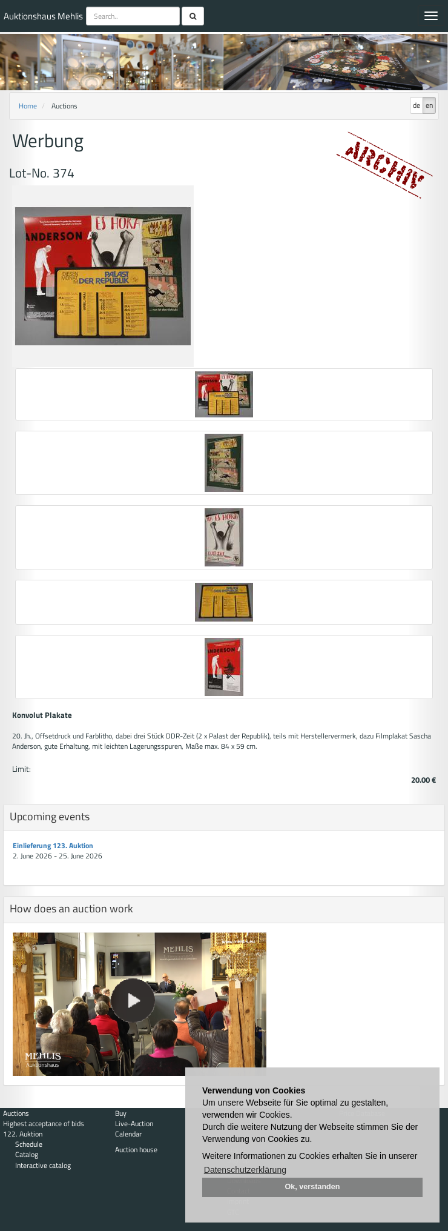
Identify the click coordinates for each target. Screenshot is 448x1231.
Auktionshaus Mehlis (43, 16)
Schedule (28, 1144)
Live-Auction (134, 1123)
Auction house (136, 1149)
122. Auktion (22, 1134)
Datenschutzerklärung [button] (245, 1170)
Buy (121, 1113)
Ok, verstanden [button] (312, 1187)
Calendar (128, 1134)
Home (28, 105)
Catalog (26, 1154)
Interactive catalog (43, 1165)
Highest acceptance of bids (43, 1123)
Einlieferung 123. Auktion (53, 845)
